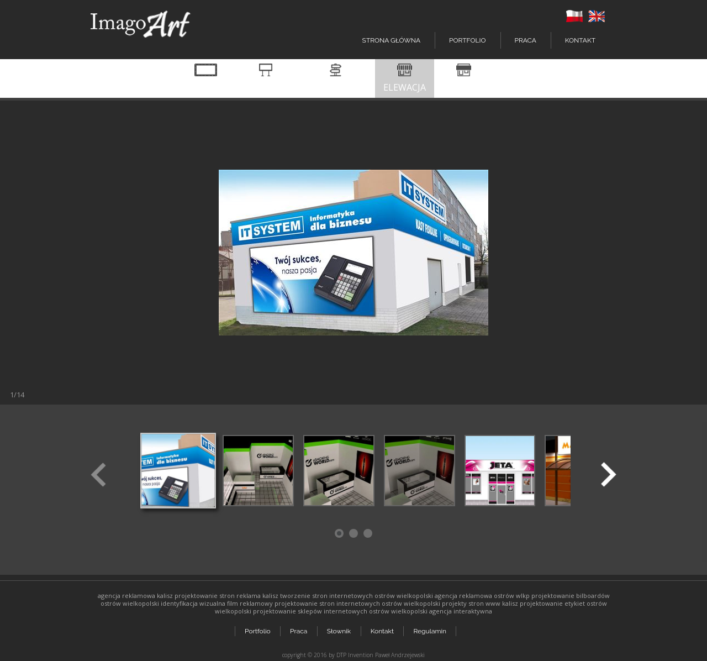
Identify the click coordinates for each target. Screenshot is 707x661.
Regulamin (431, 629)
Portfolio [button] (467, 40)
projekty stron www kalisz (480, 603)
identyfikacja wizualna (193, 603)
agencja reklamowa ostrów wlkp (482, 595)
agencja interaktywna (460, 611)
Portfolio (258, 629)
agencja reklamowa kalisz (135, 595)
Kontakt (580, 40)
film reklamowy (250, 603)
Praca (525, 40)
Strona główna (391, 40)
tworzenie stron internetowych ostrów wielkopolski (356, 595)
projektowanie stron (205, 595)
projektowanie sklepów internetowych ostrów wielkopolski (340, 611)
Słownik (339, 629)
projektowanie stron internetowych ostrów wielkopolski (357, 603)
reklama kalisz (257, 595)
